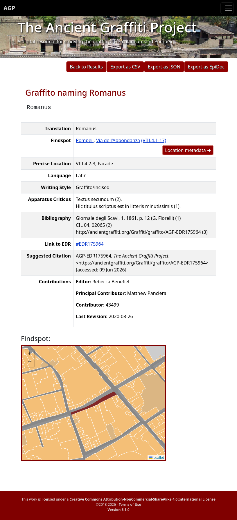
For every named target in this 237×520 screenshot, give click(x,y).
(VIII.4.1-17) (153, 140)
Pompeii (85, 140)
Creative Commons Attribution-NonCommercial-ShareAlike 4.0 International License (142, 499)
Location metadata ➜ (188, 150)
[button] (29, 353)
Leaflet (156, 458)
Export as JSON (164, 67)
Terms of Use (130, 504)
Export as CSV (125, 67)
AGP (9, 8)
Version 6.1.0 (118, 509)
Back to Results (86, 67)
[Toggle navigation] (227, 8)
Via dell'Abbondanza (118, 140)
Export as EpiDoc (206, 67)
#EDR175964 (90, 244)
